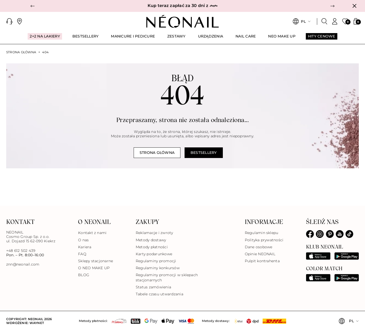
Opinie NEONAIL (260, 254)
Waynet (36, 323)
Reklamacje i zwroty (154, 232)
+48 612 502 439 (20, 250)
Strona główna (21, 52)
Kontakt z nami (92, 232)
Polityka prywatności (264, 240)
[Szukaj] (324, 21)
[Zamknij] (354, 6)
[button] (32, 6)
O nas (83, 240)
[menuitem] (45, 38)
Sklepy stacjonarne (95, 261)
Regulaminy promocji (156, 261)
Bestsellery (204, 152)
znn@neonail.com (23, 264)
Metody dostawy (151, 240)
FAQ (82, 254)
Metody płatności (152, 247)
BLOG (83, 275)
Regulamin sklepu (261, 232)
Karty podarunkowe (154, 254)
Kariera (84, 247)
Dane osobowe (258, 247)
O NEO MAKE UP (94, 268)
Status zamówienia (153, 287)
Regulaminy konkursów (158, 268)
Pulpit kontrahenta (262, 261)
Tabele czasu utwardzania (159, 294)
